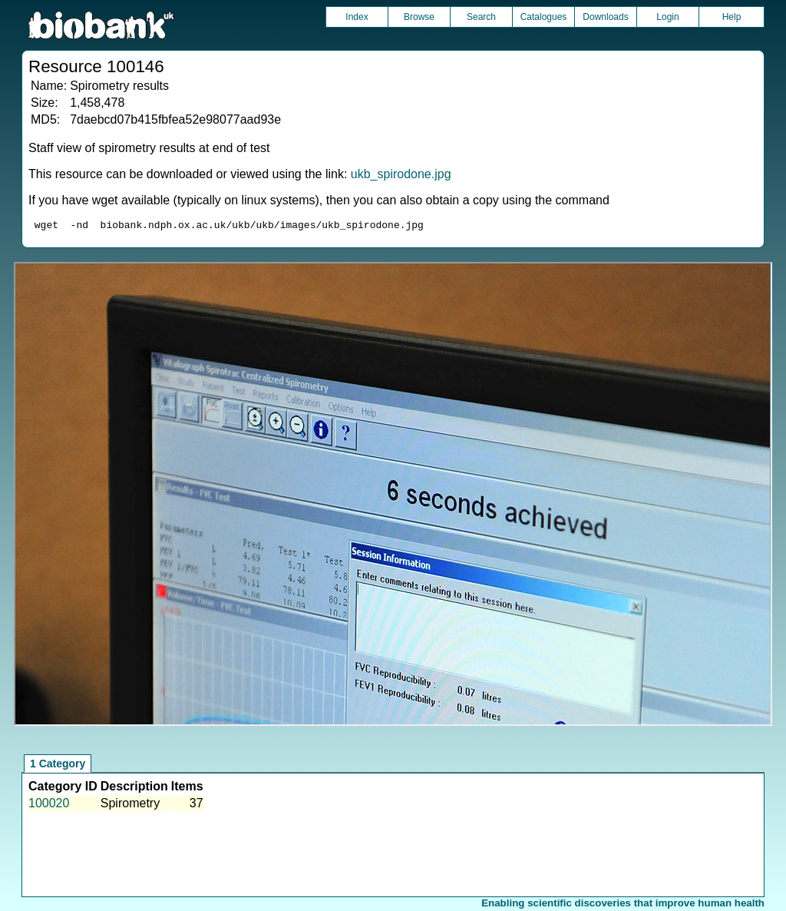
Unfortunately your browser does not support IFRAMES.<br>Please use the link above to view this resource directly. (392, 496)
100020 (48, 805)
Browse (419, 17)
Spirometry (130, 805)
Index (356, 17)
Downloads (605, 17)
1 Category (57, 766)
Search (481, 17)
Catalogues (543, 17)
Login (667, 17)
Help (731, 17)
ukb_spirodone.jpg (401, 174)
